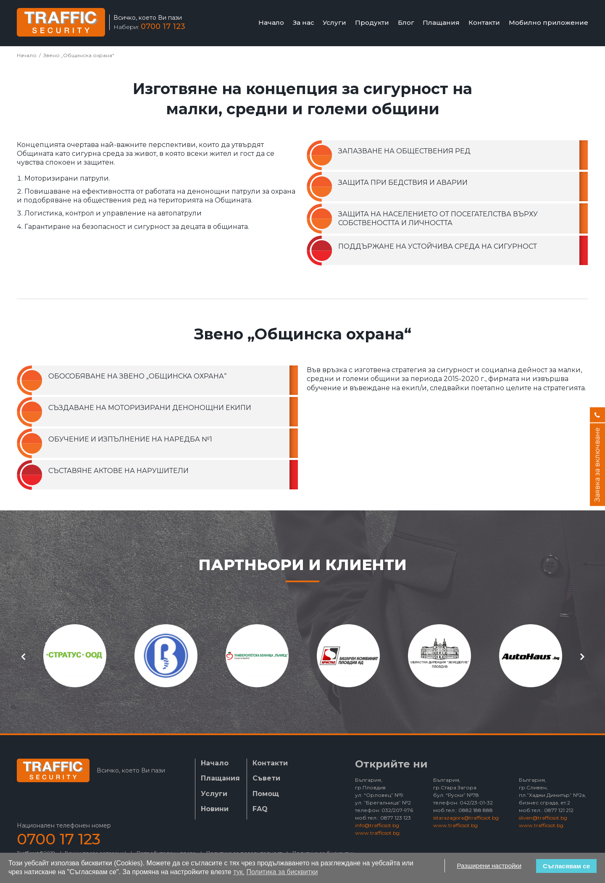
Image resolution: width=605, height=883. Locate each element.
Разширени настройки (489, 865)
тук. (239, 871)
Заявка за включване (597, 465)
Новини (215, 809)
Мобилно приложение (548, 22)
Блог (406, 22)
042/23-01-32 (476, 802)
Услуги (334, 22)
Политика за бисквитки (282, 871)
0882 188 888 (475, 810)
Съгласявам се (566, 866)
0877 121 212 (558, 810)
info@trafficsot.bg (377, 825)
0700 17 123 (163, 26)
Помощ (266, 794)
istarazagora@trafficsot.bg (466, 818)
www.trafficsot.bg (377, 833)
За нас (303, 22)
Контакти (484, 22)
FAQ (260, 809)
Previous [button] (23, 657)
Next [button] (582, 657)
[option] (74, 655)
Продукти (372, 22)
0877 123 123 (395, 818)
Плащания (441, 22)
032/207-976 (397, 810)
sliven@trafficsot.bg (543, 818)
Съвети (266, 778)
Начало (271, 22)
